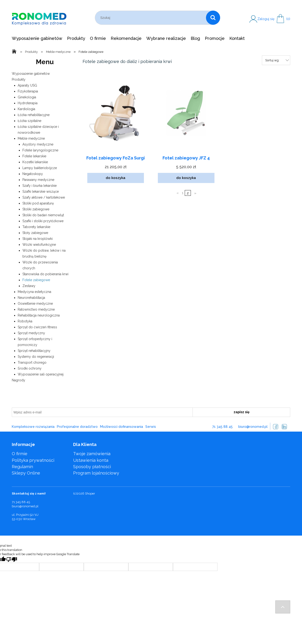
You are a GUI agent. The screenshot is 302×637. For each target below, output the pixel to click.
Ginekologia (27, 97)
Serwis (150, 427)
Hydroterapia (28, 103)
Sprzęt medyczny (31, 333)
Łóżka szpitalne (29, 121)
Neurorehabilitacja (31, 298)
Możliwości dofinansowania (121, 427)
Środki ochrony (30, 368)
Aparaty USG (27, 85)
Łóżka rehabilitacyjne (34, 115)
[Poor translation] (11, 559)
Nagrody (18, 380)
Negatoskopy (32, 174)
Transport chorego (32, 362)
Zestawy (28, 286)
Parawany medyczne (38, 180)
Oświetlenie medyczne (35, 303)
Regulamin (22, 466)
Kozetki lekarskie (35, 162)
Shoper (90, 493)
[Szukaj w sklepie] (151, 17)
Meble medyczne (31, 138)
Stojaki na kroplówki (37, 239)
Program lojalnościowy (96, 472)
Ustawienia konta (90, 460)
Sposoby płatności (92, 466)
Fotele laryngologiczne (40, 150)
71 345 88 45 (222, 427)
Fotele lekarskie (34, 156)
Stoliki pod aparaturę (38, 203)
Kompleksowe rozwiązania (33, 427)
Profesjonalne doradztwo (77, 427)
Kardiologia (26, 109)
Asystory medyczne (37, 144)
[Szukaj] (213, 18)
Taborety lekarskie (36, 227)
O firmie (19, 453)
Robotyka (25, 321)
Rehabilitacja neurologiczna (39, 315)
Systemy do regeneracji (36, 356)
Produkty (18, 79)
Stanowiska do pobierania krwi (45, 274)
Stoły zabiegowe (35, 233)
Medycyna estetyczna (34, 292)
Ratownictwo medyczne (36, 309)
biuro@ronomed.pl (253, 427)
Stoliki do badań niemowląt (43, 215)
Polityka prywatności (33, 460)
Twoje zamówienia (91, 453)
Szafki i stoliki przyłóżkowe (42, 221)
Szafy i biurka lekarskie (39, 185)
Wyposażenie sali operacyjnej (40, 374)
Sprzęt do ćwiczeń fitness (37, 327)
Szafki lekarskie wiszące (40, 191)
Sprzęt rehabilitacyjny (34, 351)
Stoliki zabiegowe (35, 209)
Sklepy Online (26, 472)
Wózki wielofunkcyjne (39, 244)
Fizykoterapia (28, 91)
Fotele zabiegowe (36, 280)
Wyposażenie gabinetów (31, 73)
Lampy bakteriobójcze (39, 168)
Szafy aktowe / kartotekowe (43, 197)
